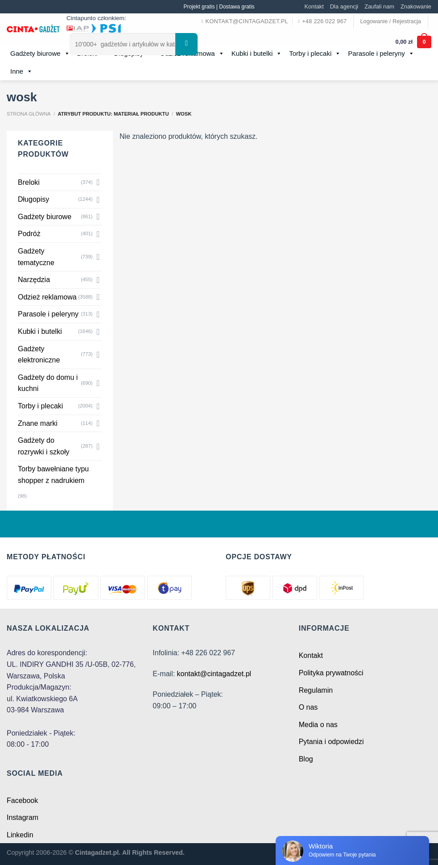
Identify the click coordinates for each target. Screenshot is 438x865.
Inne (21, 71)
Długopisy (33, 199)
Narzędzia (34, 279)
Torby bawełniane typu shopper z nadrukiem (53, 474)
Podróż (29, 233)
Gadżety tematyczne (36, 256)
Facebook (22, 800)
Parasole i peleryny (48, 314)
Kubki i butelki (40, 331)
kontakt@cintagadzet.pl (214, 674)
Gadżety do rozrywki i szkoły (44, 446)
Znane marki (38, 423)
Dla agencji (344, 6)
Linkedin (20, 835)
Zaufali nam (379, 6)
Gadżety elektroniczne (39, 354)
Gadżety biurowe (40, 53)
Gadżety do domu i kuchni (48, 383)
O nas (308, 707)
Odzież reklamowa (47, 297)
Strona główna (29, 113)
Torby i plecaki (40, 406)
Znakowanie (416, 6)
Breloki (29, 182)
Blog (306, 759)
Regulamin (316, 690)
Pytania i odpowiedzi (331, 741)
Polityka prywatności (331, 673)
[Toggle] (98, 182)
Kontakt (313, 6)
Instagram (22, 817)
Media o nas (318, 724)
